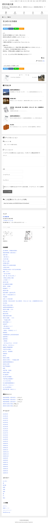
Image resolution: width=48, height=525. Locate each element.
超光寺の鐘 (5, 282)
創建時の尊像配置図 (7, 347)
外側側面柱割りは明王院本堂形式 (11, 334)
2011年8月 (5, 430)
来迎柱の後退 (6, 372)
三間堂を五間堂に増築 (8, 278)
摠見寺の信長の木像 (7, 305)
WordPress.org (6, 512)
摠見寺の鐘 (5, 290)
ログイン (5, 506)
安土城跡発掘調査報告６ (9, 383)
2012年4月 (5, 424)
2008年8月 (5, 460)
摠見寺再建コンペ (7, 322)
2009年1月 (5, 449)
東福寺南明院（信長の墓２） (10, 252)
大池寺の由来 (6, 267)
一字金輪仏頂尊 (6, 320)
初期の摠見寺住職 (7, 315)
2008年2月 (5, 473)
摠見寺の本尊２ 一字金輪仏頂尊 (11, 359)
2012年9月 (5, 418)
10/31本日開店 (6, 328)
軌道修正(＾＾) (6, 288)
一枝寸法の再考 (6, 273)
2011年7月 (5, 433)
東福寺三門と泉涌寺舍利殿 (9, 265)
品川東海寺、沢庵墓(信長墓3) (10, 250)
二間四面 (5, 341)
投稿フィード (6, 508)
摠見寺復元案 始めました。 (10, 389)
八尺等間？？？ (6, 280)
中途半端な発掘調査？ (8, 378)
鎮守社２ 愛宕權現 (7, 351)
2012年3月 (5, 426)
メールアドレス (6, 174)
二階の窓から (6, 256)
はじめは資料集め (7, 387)
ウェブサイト (6, 180)
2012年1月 (5, 428)
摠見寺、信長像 (6, 286)
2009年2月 (5, 447)
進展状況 (5, 353)
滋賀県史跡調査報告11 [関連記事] (15, 89)
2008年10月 (6, 456)
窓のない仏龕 (6, 261)
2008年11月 (6, 454)
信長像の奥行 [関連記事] (13, 98)
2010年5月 (5, 439)
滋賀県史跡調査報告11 (8, 307)
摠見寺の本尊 (6, 364)
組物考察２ (5, 336)
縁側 (4, 368)
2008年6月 (5, 464)
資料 (4, 491)
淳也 (43, 60)
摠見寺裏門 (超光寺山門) (9, 292)
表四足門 (5, 324)
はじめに (5, 481)
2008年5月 (5, 466)
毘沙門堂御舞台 (6, 366)
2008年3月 (5, 470)
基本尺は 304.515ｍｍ (8, 345)
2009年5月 (5, 443)
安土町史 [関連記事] (12, 124)
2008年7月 (5, 462)
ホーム (4, 17)
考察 (4, 489)
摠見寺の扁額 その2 (8, 309)
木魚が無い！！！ (7, 311)
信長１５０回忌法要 (7, 299)
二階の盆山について (7, 326)
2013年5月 (5, 414)
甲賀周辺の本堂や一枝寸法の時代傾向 (12, 269)
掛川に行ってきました (8, 385)
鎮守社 (4, 355)
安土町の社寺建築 (7, 376)
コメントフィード (7, 510)
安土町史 (5, 303)
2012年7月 (5, 420)
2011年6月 (5, 435)
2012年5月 (5, 422)
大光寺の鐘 (5, 259)
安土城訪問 (5, 374)
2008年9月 (5, 458)
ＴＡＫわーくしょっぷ (8, 220)
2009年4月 (5, 445)
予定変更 (5, 296)
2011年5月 (5, 437)
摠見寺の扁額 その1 (8, 317)
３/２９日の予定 (7, 381)
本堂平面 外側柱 (7, 370)
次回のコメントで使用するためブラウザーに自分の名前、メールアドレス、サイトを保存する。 (23, 187)
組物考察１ (5, 338)
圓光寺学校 (5, 313)
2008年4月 (5, 468)
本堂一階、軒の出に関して (9, 275)
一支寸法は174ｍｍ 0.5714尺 (10, 343)
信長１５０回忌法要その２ (9, 294)
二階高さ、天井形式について (10, 330)
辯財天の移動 (6, 357)
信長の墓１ (5, 254)
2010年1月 (5, 441)
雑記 (10, 17)
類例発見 (5, 332)
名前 (4, 169)
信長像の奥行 (6, 263)
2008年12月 (6, 451)
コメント (5, 155)
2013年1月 (5, 416)
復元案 (4, 485)
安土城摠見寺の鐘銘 (7, 284)
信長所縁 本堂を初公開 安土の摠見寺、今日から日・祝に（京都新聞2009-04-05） (23, 301)
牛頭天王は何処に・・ (8, 349)
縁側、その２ (6, 271)
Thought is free (30, 522)
